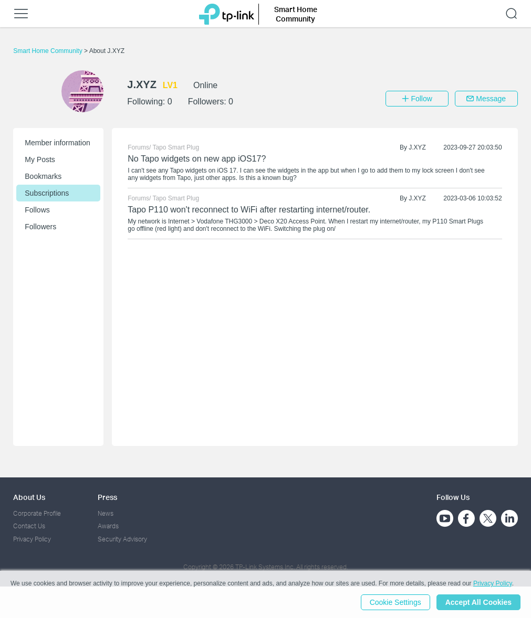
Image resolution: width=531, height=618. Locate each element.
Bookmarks (43, 176)
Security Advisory (122, 539)
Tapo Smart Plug (175, 147)
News (105, 513)
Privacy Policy (32, 539)
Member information (57, 142)
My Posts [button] (40, 159)
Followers (40, 226)
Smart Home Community (48, 51)
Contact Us (29, 526)
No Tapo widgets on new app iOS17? (197, 158)
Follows (37, 210)
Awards (108, 526)
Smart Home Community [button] (295, 14)
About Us (29, 497)
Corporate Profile (37, 513)
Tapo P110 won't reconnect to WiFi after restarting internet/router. (249, 209)
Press (107, 497)
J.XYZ (417, 147)
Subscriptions (47, 193)
